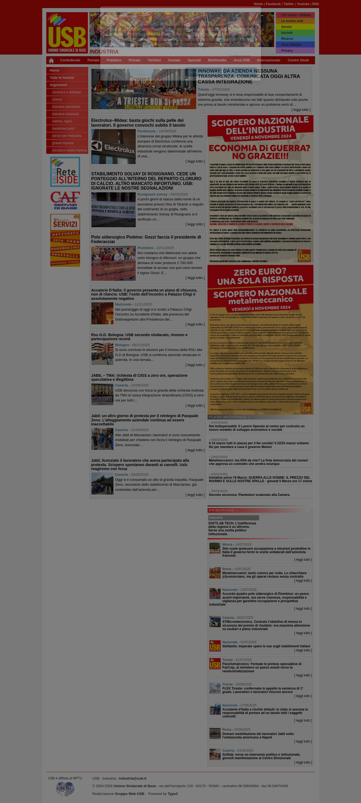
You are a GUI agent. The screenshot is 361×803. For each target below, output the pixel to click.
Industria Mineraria (65, 114)
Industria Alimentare (66, 107)
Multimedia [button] (217, 60)
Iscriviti (286, 33)
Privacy (287, 50)
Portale (93, 60)
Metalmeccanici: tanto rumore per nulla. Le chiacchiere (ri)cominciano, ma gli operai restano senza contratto (264, 574)
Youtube (303, 4)
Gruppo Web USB (129, 794)
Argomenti (58, 85)
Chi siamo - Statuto (295, 15)
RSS (315, 4)
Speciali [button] (194, 60)
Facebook (273, 4)
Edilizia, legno (62, 121)
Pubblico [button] (114, 60)
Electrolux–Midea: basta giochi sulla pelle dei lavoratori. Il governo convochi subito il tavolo (138, 122)
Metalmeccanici (63, 128)
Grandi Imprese (63, 143)
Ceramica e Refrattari (66, 92)
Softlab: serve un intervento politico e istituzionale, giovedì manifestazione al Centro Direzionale (261, 756)
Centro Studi (298, 60)
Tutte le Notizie (62, 78)
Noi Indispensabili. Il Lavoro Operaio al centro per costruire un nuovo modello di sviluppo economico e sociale (257, 428)
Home (258, 4)
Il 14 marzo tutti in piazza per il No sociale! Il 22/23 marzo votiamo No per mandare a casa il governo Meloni (259, 445)
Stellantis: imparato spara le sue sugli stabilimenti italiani (266, 646)
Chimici (57, 99)
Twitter (289, 4)
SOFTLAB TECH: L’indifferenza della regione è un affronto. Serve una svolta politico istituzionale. (232, 528)
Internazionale (268, 60)
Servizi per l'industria (66, 136)
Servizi (286, 27)
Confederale (70, 60)
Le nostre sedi (292, 21)
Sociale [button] (174, 60)
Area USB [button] (242, 60)
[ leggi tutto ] (301, 110)
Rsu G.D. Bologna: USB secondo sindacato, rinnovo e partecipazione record (139, 337)
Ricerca (287, 39)
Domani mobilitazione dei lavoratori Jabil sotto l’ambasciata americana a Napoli (258, 735)
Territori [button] (154, 60)
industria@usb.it (132, 778)
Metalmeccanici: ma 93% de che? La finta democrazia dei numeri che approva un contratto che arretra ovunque (258, 462)
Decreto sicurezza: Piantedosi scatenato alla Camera (249, 495)
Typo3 (173, 794)
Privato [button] (135, 60)
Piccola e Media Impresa (69, 150)
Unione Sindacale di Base (134, 786)
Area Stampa (291, 45)
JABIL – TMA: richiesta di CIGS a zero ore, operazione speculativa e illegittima (139, 377)
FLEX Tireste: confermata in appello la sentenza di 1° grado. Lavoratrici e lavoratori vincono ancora (262, 690)
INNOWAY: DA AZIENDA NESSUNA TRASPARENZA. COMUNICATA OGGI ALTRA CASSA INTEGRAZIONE (249, 76)
